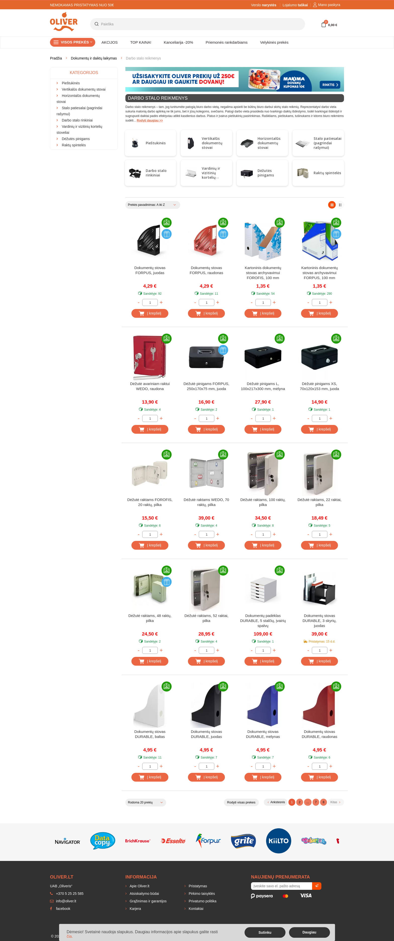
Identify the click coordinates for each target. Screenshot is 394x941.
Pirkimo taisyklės (201, 894)
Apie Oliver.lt (139, 886)
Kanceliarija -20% (178, 42)
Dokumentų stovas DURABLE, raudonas (319, 734)
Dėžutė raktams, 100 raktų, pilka (262, 502)
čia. (70, 936)
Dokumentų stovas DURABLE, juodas (206, 734)
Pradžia (56, 58)
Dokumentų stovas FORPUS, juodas (149, 270)
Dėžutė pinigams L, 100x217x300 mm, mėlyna (263, 386)
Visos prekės (76, 42)
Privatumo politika (202, 901)
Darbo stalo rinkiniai (156, 172)
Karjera (135, 909)
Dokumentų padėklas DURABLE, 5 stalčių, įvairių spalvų (263, 620)
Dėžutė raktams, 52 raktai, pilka (206, 618)
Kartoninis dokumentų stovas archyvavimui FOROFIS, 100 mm (263, 273)
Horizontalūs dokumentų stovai (269, 143)
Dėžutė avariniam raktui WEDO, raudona (150, 386)
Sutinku (265, 932)
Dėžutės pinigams (266, 172)
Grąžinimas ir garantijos (148, 901)
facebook (60, 909)
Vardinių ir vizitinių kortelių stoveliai (211, 175)
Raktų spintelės (327, 172)
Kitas (335, 802)
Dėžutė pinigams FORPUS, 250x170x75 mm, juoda (206, 386)
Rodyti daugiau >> (150, 120)
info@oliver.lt (63, 901)
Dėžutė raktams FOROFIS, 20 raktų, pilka (149, 502)
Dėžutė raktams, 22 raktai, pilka (319, 502)
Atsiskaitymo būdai (144, 894)
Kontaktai (195, 909)
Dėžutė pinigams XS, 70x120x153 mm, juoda (319, 386)
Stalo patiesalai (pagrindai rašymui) (327, 143)
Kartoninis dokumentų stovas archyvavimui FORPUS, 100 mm (319, 273)
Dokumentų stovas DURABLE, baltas (149, 734)
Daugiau (309, 932)
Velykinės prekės (274, 42)
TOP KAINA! (140, 42)
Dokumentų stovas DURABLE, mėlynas (263, 734)
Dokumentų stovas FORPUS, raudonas (206, 270)
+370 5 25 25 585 (66, 894)
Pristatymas (197, 886)
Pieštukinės (156, 143)
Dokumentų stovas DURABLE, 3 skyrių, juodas (319, 620)
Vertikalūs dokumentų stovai (212, 143)
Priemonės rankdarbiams (227, 42)
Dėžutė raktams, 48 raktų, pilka (150, 618)
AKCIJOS (110, 42)
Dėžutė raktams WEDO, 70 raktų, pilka (206, 502)
